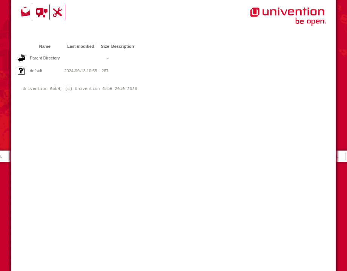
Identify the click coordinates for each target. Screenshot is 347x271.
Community (42, 12)
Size (105, 46)
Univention (272, 21)
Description (122, 46)
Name (45, 46)
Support (58, 12)
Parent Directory (45, 58)
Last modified (80, 46)
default (36, 71)
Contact (26, 12)
